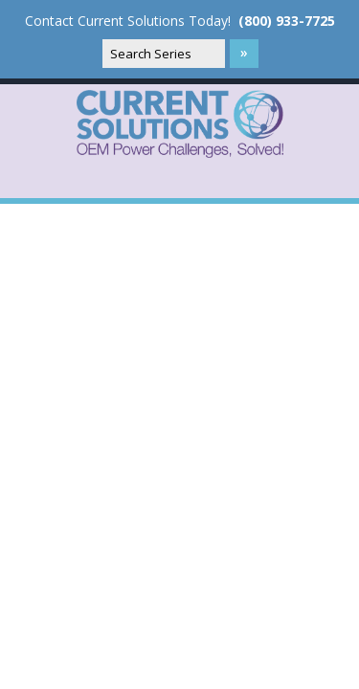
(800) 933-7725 (286, 21)
